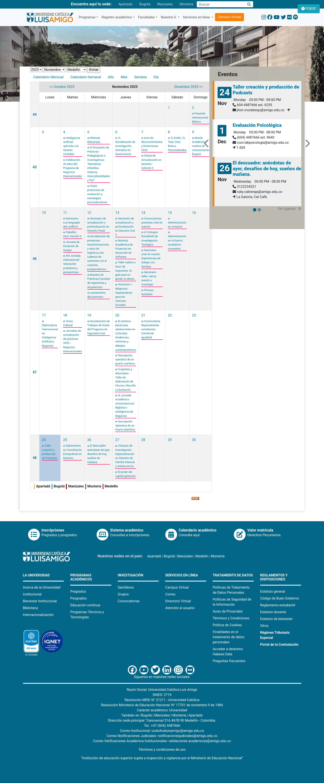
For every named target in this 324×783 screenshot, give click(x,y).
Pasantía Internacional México (200, 117)
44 (35, 114)
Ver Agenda (289, 209)
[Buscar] (249, 4)
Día (156, 77)
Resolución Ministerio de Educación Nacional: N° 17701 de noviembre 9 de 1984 (162, 705)
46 (35, 259)
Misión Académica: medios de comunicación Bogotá (200, 146)
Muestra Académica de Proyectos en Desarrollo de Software (124, 249)
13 (117, 213)
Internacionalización (38, 615)
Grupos (123, 594)
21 (143, 315)
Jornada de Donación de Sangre (71, 246)
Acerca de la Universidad (41, 587)
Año (111, 77)
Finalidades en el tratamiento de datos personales (228, 637)
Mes (124, 77)
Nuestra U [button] (169, 17)
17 (44, 315)
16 (194, 213)
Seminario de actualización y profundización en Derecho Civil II (125, 227)
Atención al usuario (179, 608)
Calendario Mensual (48, 77)
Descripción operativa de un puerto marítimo (125, 359)
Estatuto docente (273, 612)
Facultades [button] (146, 17)
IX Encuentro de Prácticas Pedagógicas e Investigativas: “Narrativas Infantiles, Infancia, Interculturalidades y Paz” (98, 164)
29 (170, 440)
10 (44, 213)
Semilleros (126, 587)
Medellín (202, 556)
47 (35, 372)
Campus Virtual (229, 17)
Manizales (165, 4)
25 (65, 440)
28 (143, 440)
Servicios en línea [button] (197, 17)
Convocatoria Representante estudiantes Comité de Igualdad (150, 329)
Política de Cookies (227, 625)
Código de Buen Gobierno (279, 598)
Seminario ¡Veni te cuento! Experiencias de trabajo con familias (150, 258)
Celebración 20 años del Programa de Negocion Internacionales (72, 168)
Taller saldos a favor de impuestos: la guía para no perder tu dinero (125, 270)
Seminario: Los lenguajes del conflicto (71, 222)
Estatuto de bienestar (276, 619)
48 (35, 458)
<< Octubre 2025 (61, 87)
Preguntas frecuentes (229, 661)
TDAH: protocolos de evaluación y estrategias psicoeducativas (97, 194)
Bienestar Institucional (40, 601)
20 (117, 315)
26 (89, 440)
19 (89, 315)
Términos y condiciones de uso (161, 749)
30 (194, 440)
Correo (170, 594)
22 (170, 315)
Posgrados (78, 598)
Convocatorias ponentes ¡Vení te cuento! (151, 222)
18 (65, 315)
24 (44, 440)
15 (170, 213)
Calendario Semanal (85, 77)
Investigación (130, 575)
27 (117, 440)
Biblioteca (30, 608)
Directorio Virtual (178, 601)
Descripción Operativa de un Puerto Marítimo (125, 425)
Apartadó (125, 4)
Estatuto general (272, 591)
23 (194, 315)
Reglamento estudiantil (277, 605)
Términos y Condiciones (231, 618)
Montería (186, 4)
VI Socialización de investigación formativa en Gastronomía (125, 146)
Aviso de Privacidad (227, 611)
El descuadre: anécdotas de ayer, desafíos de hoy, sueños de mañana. (98, 454)
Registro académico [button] (117, 17)
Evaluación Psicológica (257, 125)
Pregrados (78, 591)
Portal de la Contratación (279, 644)
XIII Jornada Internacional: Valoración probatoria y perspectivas (72, 264)
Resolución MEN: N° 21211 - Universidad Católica (162, 700)
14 (143, 213)
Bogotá (144, 4)
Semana (140, 77)
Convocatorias (129, 601)
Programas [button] (87, 17)
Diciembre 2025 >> (188, 87)
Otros (264, 626)
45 (35, 167)
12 (89, 213)
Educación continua (85, 605)
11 (65, 213)
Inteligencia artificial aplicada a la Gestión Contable (71, 146)
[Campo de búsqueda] (221, 4)
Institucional (32, 594)
